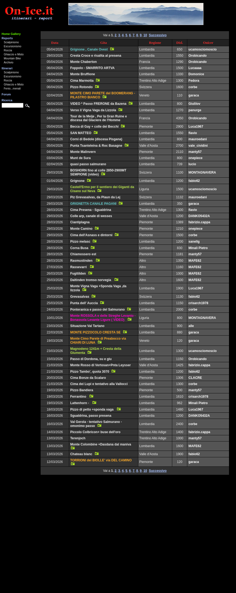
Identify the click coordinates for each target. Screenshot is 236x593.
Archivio (8, 62)
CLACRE (195, 378)
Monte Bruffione (82, 74)
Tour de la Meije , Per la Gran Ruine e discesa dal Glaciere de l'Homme (98, 118)
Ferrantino (78, 396)
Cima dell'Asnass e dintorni (91, 235)
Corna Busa (79, 248)
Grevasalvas (79, 297)
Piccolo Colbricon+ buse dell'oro (95, 432)
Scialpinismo (11, 42)
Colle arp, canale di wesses (91, 216)
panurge (194, 110)
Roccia (8, 50)
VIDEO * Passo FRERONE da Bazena (98, 104)
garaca (193, 95)
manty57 (195, 152)
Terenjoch (77, 438)
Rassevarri (79, 267)
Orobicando (197, 55)
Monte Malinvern (83, 152)
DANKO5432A (199, 216)
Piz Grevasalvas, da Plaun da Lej (95, 197)
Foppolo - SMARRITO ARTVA (92, 68)
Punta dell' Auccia (84, 303)
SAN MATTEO (80, 133)
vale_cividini (197, 146)
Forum (6, 94)
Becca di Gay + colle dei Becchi (94, 126)
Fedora (193, 80)
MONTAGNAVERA (202, 172)
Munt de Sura (80, 158)
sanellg (193, 241)
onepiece (195, 158)
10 (145, 35)
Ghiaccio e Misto (14, 54)
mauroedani (197, 139)
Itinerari (7, 68)
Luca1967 (195, 126)
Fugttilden (78, 273)
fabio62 (194, 181)
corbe (192, 87)
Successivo (158, 35)
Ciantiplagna (80, 222)
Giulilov (194, 104)
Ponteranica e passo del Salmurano (97, 309)
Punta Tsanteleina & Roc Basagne (96, 146)
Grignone (77, 181)
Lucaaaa (194, 68)
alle (191, 326)
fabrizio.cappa (199, 222)
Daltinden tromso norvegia (91, 280)
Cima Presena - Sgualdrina (90, 210)
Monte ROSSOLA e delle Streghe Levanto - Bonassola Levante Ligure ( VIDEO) (103, 318)
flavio (192, 133)
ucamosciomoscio (202, 49)
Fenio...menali (12, 88)
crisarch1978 (198, 303)
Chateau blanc (81, 454)
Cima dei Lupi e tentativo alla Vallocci (99, 384)
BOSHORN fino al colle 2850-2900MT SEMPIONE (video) (98, 172)
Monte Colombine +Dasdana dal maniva (101, 444)
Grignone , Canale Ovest (89, 49)
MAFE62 (194, 261)
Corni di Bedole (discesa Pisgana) (96, 139)
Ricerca (7, 100)
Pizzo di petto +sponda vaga (92, 409)
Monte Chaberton (83, 62)
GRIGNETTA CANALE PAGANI (93, 204)
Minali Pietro (197, 248)
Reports (7, 38)
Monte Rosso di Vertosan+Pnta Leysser (100, 365)
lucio (192, 164)
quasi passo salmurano (88, 164)
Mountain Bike (12, 58)
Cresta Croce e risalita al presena (95, 55)
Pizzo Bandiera (81, 390)
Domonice (196, 74)
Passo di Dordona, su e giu (91, 359)
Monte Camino (81, 229)
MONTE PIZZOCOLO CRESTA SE (95, 332)
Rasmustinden (81, 261)
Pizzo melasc (80, 241)
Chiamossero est (83, 254)
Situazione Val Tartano (87, 326)
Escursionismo (12, 46)
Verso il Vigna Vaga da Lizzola (93, 110)
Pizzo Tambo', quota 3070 (89, 371)
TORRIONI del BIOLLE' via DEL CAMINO (101, 460)
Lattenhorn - (80, 403)
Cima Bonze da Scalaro (88, 378)
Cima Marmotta (82, 80)
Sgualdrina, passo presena (90, 416)
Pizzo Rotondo (81, 87)
